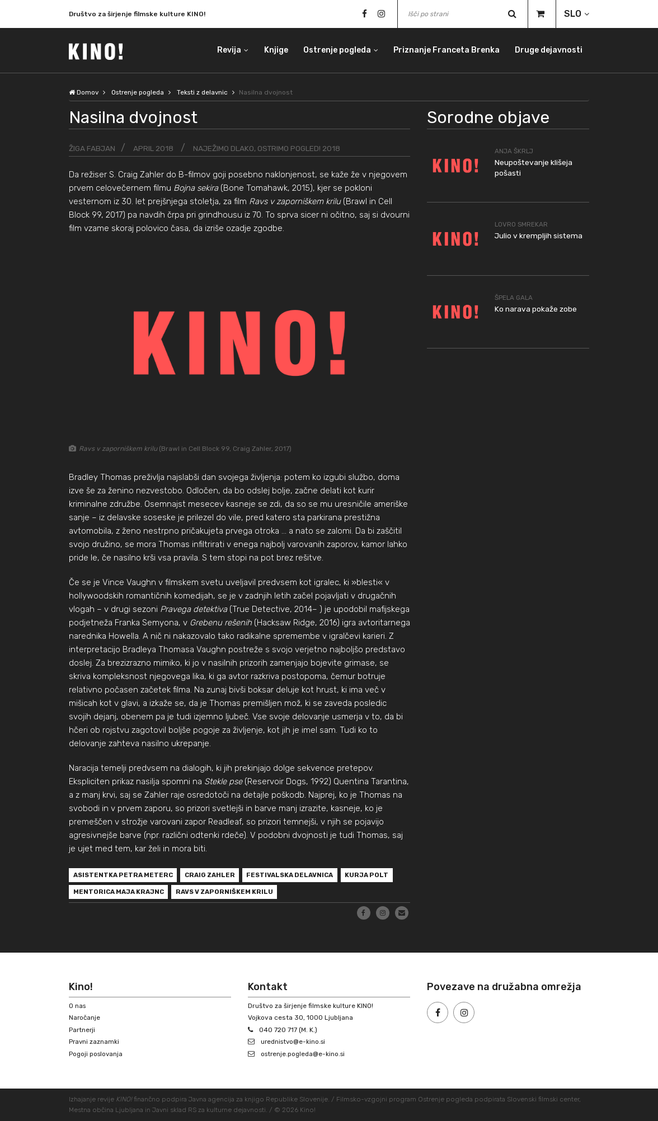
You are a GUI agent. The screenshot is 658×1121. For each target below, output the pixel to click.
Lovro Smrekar (522, 224)
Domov (84, 92)
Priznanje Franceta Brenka (446, 50)
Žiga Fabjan (92, 148)
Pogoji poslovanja (97, 1054)
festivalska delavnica (300, 876)
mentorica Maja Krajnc (177, 894)
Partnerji (82, 1030)
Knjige (274, 50)
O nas (78, 1006)
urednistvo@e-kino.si (295, 1042)
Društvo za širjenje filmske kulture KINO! (137, 14)
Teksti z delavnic (206, 92)
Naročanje (85, 1018)
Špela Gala (514, 297)
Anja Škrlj (515, 151)
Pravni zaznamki (94, 1042)
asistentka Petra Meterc (125, 876)
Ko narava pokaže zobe (536, 308)
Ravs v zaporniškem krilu (288, 894)
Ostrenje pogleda (336, 50)
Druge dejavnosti (548, 50)
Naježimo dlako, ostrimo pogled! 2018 (269, 148)
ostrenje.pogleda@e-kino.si (305, 1054)
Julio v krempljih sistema (539, 236)
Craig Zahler (216, 876)
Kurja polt (95, 894)
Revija (227, 50)
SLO (572, 13)
